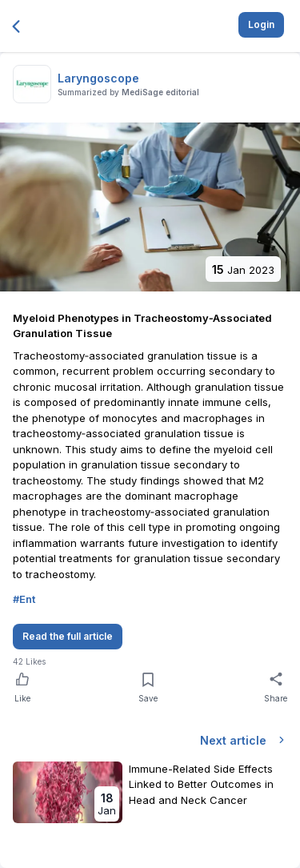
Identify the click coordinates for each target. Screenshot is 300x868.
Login (261, 24)
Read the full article (67, 636)
